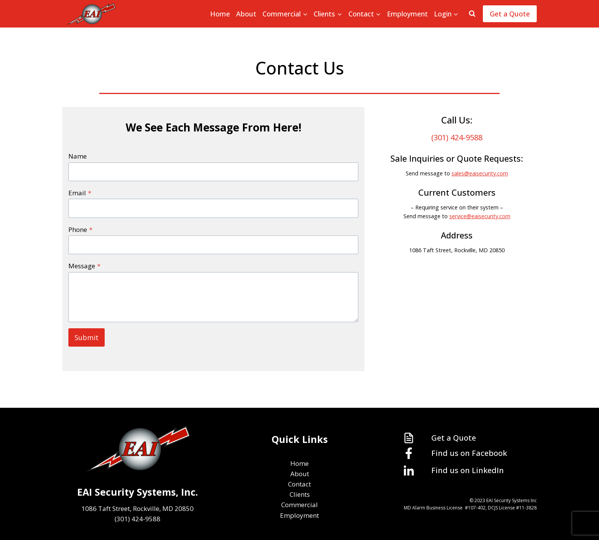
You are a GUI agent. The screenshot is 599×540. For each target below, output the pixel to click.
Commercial (299, 504)
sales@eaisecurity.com (480, 173)
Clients (300, 494)
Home (220, 13)
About (246, 13)
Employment (407, 13)
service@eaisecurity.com (479, 216)
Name (77, 156)
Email (79, 192)
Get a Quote (510, 13)
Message (84, 265)
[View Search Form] (472, 14)
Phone (80, 229)
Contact (299, 484)
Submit (86, 337)
